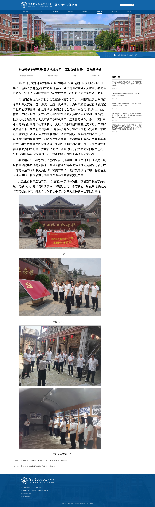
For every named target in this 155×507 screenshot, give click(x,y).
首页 (40, 11)
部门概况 (55, 11)
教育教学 (85, 11)
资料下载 (129, 11)
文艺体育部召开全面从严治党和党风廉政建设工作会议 (44, 460)
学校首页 (25, 11)
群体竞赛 (114, 11)
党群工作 (100, 12)
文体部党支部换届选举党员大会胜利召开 (38, 466)
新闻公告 (70, 11)
